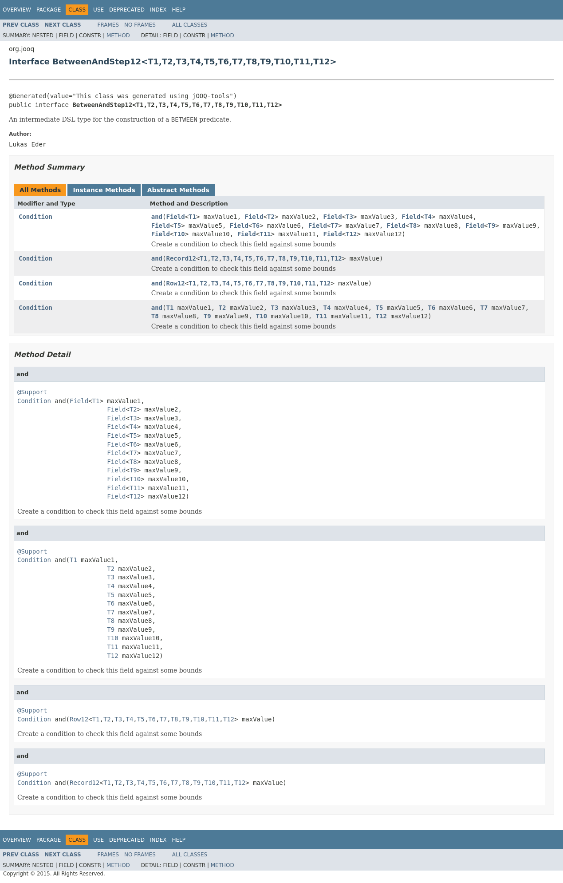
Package (48, 10)
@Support (32, 392)
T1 (192, 216)
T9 (491, 225)
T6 (256, 225)
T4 (428, 216)
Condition (35, 216)
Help (178, 10)
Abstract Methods (178, 190)
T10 (179, 234)
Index (158, 10)
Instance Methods (104, 190)
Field (175, 216)
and (156, 216)
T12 (351, 234)
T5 (177, 225)
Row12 (175, 283)
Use (98, 10)
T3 (349, 216)
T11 (265, 234)
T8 (413, 225)
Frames (108, 25)
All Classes (189, 25)
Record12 (181, 258)
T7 (334, 225)
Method (118, 35)
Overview (17, 10)
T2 (271, 216)
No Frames (140, 25)
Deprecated (127, 10)
